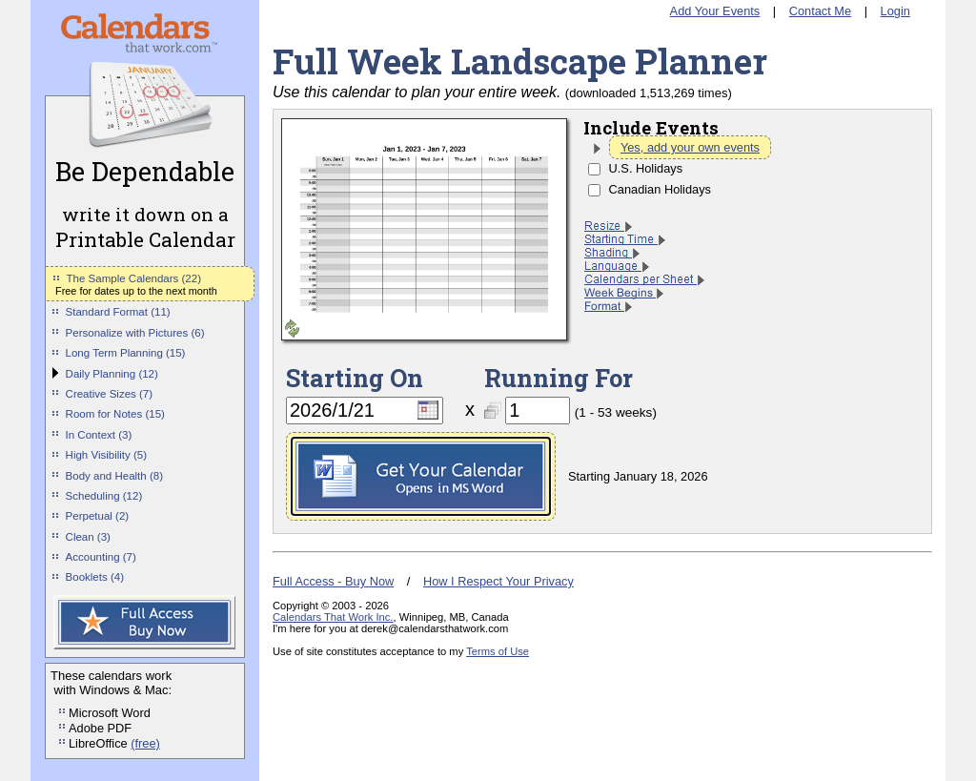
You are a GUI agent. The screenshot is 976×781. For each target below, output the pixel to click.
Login (895, 11)
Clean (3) (88, 537)
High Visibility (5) (107, 455)
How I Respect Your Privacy (498, 581)
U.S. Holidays (646, 168)
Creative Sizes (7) (109, 394)
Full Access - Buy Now (333, 581)
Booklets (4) (95, 577)
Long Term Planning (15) (126, 353)
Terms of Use (497, 651)
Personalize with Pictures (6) (135, 333)
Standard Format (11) (118, 312)
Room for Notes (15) (115, 414)
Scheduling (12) (104, 496)
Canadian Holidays (660, 189)
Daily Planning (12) (112, 374)
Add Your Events (715, 11)
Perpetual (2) (98, 516)
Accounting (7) (101, 557)
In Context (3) (99, 435)
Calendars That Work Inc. (333, 617)
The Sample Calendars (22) (134, 278)
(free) (145, 743)
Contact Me (820, 11)
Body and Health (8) (114, 476)
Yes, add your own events (690, 147)
